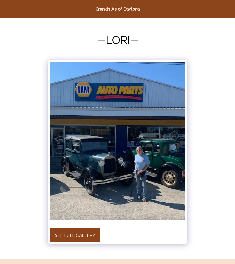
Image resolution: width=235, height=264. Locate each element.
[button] (7, 8)
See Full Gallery (75, 235)
